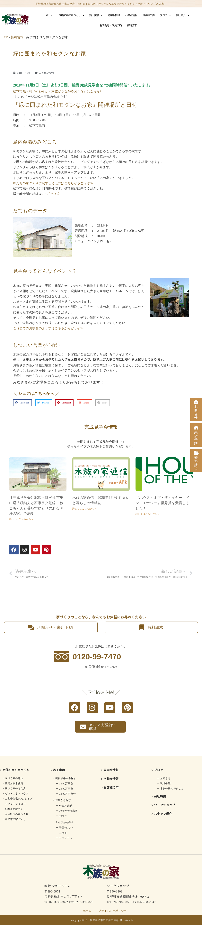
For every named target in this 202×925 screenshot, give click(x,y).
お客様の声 (148, 15)
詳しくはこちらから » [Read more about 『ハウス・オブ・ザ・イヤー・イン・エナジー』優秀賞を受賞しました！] (147, 514)
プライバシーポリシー (112, 910)
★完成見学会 (46, 72)
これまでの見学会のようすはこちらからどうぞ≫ (48, 328)
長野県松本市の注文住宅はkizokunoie (111, 920)
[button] (22, 402)
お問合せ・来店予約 (111, 25)
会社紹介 (182, 15)
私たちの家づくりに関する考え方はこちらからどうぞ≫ (53, 183)
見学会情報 (114, 15)
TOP (5, 37)
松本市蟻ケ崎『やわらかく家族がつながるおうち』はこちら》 (58, 91)
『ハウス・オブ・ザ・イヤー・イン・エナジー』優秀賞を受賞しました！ (162, 503)
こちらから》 (51, 193)
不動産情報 (131, 15)
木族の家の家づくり (71, 15)
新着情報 (17, 37)
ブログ (165, 15)
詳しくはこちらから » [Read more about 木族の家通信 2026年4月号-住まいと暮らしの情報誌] (84, 508)
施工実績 (95, 15)
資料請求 (131, 25)
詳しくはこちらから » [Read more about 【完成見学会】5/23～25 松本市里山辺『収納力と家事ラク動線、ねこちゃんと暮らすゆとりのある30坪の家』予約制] (21, 519)
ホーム (49, 15)
